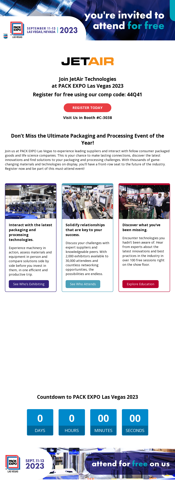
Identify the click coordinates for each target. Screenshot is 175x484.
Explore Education (140, 284)
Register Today (87, 107)
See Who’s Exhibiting (28, 284)
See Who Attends (83, 284)
